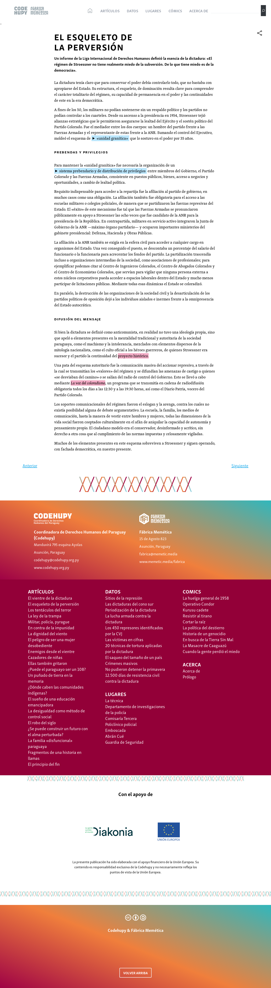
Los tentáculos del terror (49, 610)
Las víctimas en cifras (124, 639)
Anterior (30, 465)
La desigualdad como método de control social (56, 713)
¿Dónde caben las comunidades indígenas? (56, 690)
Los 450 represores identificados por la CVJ (134, 630)
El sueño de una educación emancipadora (51, 701)
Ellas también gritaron (47, 663)
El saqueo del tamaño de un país (133, 657)
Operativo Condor (198, 604)
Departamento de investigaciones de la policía (135, 709)
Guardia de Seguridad (124, 742)
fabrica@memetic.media (158, 553)
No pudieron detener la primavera (135, 669)
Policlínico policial (121, 724)
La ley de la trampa (44, 615)
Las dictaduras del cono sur (129, 604)
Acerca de (191, 671)
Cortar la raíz (194, 621)
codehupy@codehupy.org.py (56, 559)
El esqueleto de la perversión (53, 604)
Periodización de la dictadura (130, 610)
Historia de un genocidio (204, 633)
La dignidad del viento (47, 633)
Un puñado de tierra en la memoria (50, 678)
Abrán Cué (114, 736)
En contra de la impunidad (51, 627)
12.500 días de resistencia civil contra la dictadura (132, 678)
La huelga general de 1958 (206, 598)
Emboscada (115, 730)
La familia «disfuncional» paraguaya (50, 743)
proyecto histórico (133, 356)
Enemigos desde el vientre (51, 651)
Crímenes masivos (121, 663)
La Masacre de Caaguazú (205, 645)
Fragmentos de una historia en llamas (55, 755)
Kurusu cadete (196, 610)
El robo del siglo (42, 722)
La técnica (114, 700)
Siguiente (239, 465)
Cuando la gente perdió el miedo (211, 651)
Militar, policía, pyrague (48, 621)
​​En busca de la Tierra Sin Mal (208, 639)
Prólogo (189, 677)
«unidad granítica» (112, 138)
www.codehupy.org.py (51, 567)
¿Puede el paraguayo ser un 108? (57, 669)
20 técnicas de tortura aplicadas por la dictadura (133, 648)
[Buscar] (263, 10)
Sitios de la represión (123, 598)
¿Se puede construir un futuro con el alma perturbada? (58, 731)
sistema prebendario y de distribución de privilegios (102, 171)
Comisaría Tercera (121, 718)
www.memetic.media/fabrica (162, 561)
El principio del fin (44, 764)
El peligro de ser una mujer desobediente (51, 642)
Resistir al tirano (197, 615)
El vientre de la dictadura (50, 598)
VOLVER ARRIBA (135, 972)
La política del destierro (203, 627)
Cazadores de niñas (45, 657)
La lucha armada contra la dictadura (128, 618)
